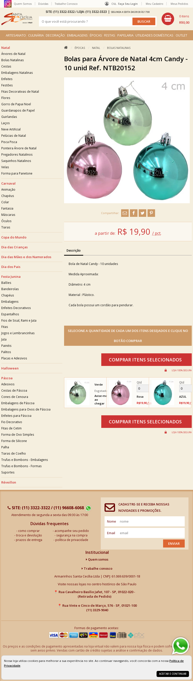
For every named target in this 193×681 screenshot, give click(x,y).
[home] (16, 19)
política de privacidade (71, 540)
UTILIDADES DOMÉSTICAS (154, 35)
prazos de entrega (29, 540)
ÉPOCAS (96, 35)
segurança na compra (71, 535)
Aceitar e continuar (172, 673)
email (111, 533)
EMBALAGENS (77, 35)
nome (111, 521)
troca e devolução (29, 535)
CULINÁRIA (36, 35)
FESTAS (109, 35)
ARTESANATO (16, 35)
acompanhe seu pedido (72, 531)
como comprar (29, 531)
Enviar (174, 543)
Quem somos (97, 559)
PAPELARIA (125, 35)
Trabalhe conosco (97, 568)
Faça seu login (128, 4)
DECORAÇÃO (55, 35)
